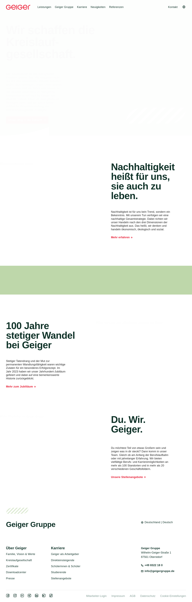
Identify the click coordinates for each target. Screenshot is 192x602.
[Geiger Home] (18, 7)
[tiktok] (51, 596)
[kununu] (44, 596)
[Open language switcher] (183, 6)
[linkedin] (37, 596)
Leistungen (44, 7)
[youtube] (22, 596)
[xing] (30, 596)
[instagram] (15, 596)
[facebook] (8, 596)
